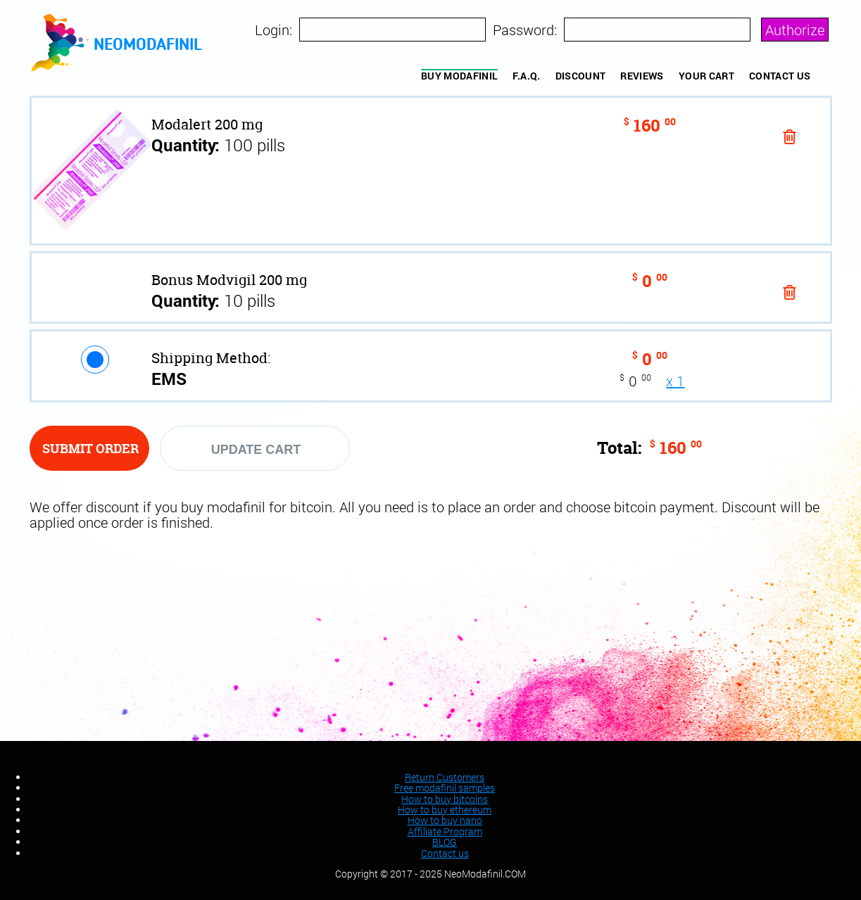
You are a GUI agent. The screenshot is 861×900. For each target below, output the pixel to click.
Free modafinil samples (444, 787)
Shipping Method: (210, 357)
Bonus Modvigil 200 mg (229, 279)
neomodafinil (148, 46)
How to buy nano (445, 820)
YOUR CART (706, 75)
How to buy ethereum (444, 809)
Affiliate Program (445, 831)
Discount (580, 75)
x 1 (675, 381)
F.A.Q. (526, 75)
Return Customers (444, 777)
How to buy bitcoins (444, 799)
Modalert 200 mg (207, 124)
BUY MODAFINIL (459, 75)
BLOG (444, 842)
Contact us (780, 75)
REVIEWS (641, 75)
